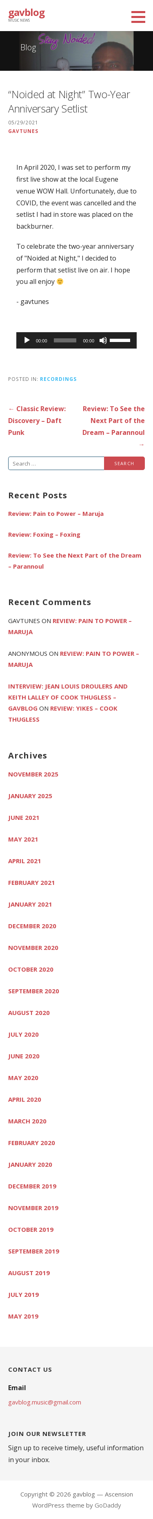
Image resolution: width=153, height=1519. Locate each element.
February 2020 (31, 1143)
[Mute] (103, 340)
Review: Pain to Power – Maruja (56, 513)
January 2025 (30, 796)
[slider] (65, 340)
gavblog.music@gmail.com (44, 1402)
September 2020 (33, 991)
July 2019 (23, 1294)
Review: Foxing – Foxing (44, 534)
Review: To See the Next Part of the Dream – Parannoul (74, 560)
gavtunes (23, 131)
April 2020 (24, 1099)
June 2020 (24, 1056)
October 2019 (30, 1229)
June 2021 (24, 817)
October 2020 (30, 969)
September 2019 (33, 1251)
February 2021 (31, 882)
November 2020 (33, 947)
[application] (76, 340)
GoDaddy (108, 1505)
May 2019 (23, 1316)
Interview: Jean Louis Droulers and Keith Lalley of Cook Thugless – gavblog (68, 697)
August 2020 (29, 1012)
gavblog (26, 12)
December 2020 (32, 926)
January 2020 (30, 1164)
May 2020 (23, 1077)
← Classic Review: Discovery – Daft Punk (37, 420)
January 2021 (30, 904)
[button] (141, 16)
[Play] (27, 340)
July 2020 (23, 1034)
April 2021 (24, 861)
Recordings (58, 379)
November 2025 (33, 774)
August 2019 (29, 1273)
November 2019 (33, 1208)
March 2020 (27, 1121)
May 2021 (23, 839)
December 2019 (32, 1186)
